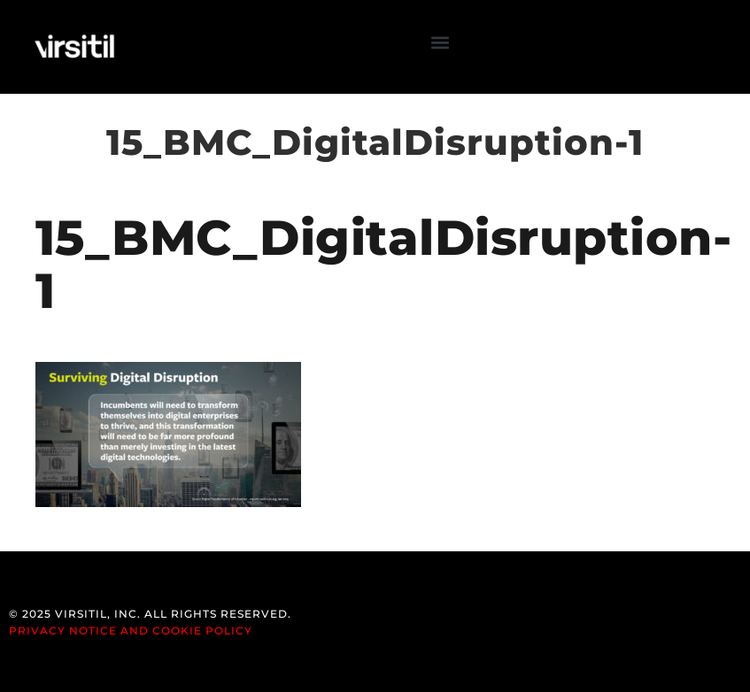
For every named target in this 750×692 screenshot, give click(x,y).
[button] (440, 43)
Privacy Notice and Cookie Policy (130, 630)
